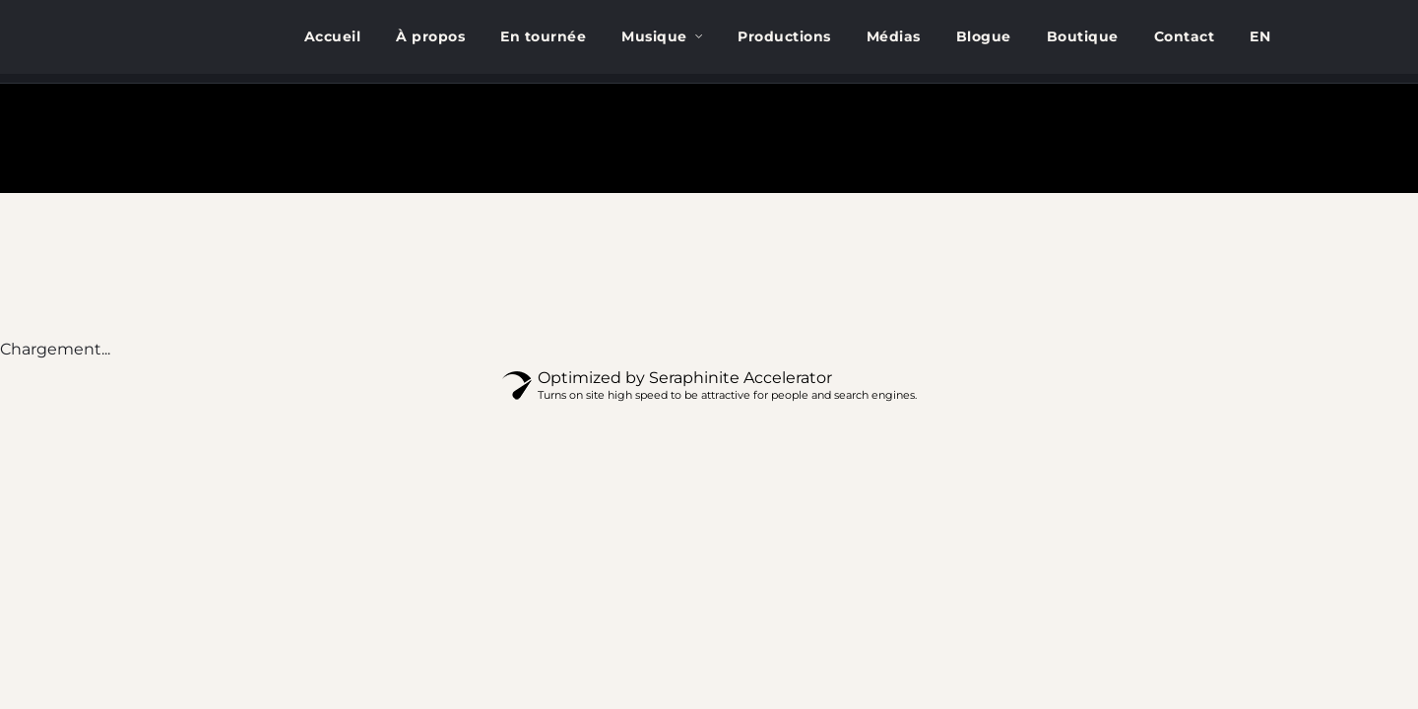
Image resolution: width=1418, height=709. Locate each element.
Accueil (332, 36)
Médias (894, 36)
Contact (1184, 36)
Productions (784, 36)
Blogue (983, 36)
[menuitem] (1260, 37)
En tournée (543, 36)
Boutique (1083, 36)
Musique (654, 36)
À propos (430, 36)
